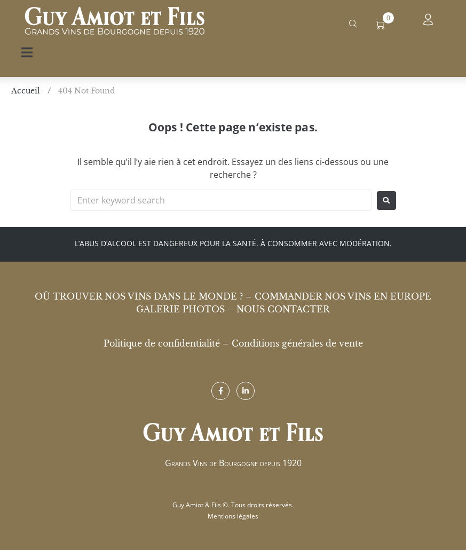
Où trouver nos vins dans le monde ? (139, 296)
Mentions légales (233, 516)
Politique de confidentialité (162, 343)
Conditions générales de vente (297, 343)
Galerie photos (180, 309)
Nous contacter (283, 309)
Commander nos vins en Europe (343, 296)
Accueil (25, 91)
